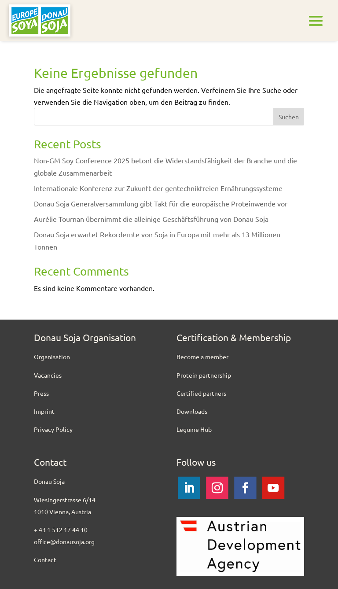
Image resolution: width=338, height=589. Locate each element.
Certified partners (201, 393)
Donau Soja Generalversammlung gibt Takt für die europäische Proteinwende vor (160, 203)
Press (41, 393)
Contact (45, 559)
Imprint (44, 411)
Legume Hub (194, 429)
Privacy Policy (53, 429)
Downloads (191, 411)
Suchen (289, 117)
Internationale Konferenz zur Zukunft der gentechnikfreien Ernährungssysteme (158, 188)
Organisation (52, 357)
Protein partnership (203, 375)
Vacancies (48, 375)
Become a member (202, 357)
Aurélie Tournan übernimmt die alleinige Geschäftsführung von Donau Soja (151, 218)
